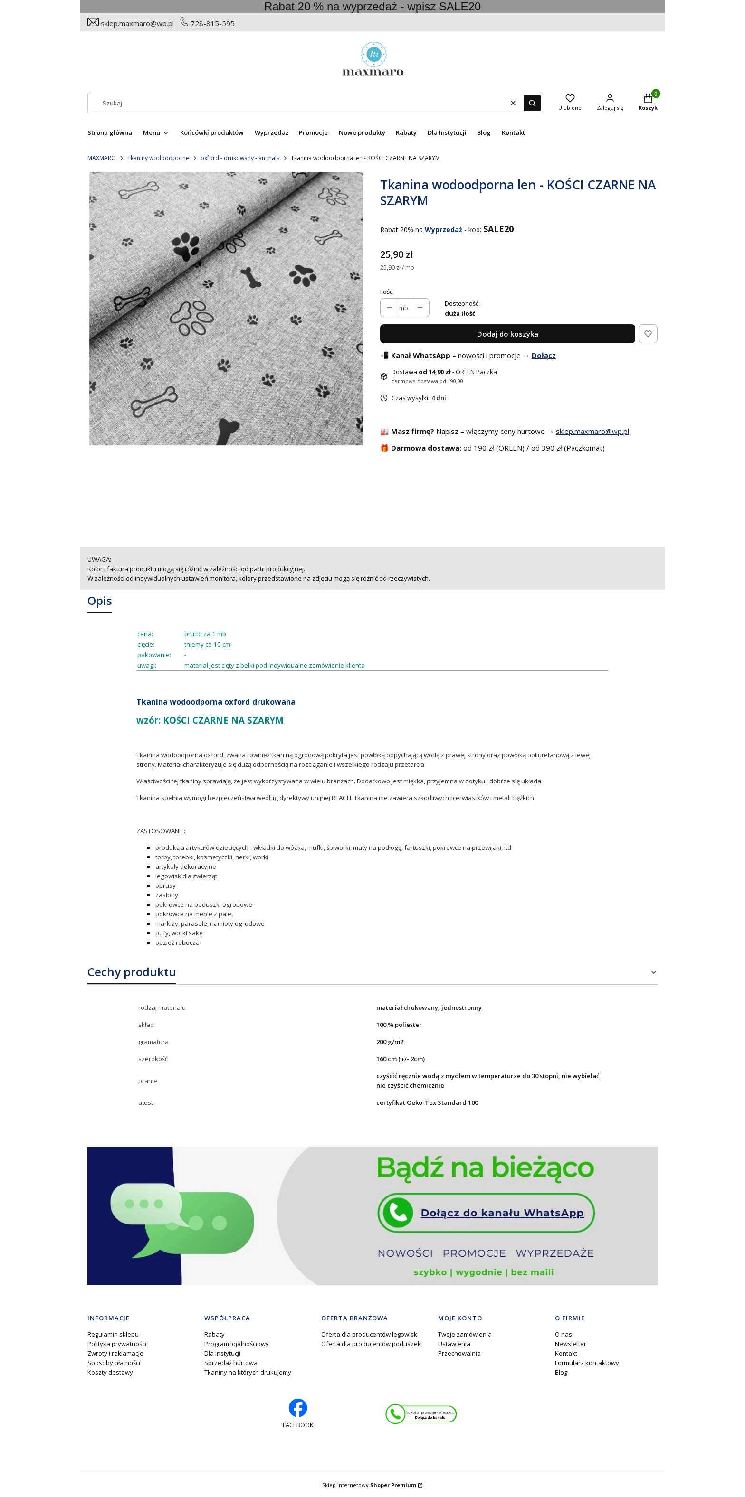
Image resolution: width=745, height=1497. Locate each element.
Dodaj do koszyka (507, 334)
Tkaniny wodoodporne (158, 158)
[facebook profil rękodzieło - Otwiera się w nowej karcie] (298, 1414)
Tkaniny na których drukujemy (247, 1372)
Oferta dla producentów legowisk (369, 1334)
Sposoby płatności (113, 1362)
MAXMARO (101, 158)
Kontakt (566, 1353)
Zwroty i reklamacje (115, 1353)
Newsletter (570, 1343)
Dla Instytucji (222, 1353)
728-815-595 (213, 23)
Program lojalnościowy (236, 1343)
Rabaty (214, 1334)
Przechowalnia (459, 1353)
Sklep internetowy (369, 1484)
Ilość (386, 291)
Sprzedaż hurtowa (231, 1362)
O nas (563, 1334)
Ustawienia (454, 1343)
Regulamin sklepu (113, 1334)
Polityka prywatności (116, 1343)
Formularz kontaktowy (587, 1362)
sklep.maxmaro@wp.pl (137, 23)
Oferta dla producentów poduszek (371, 1343)
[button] (532, 103)
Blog (561, 1372)
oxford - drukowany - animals (240, 158)
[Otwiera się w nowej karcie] (421, 1414)
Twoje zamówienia (465, 1334)
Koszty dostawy (110, 1372)
